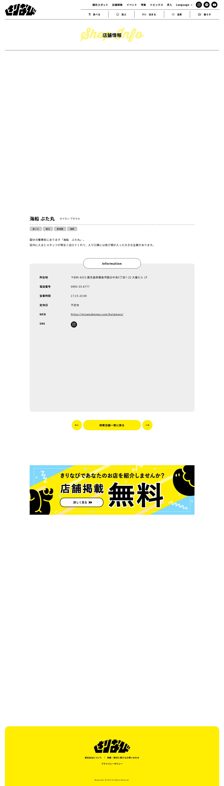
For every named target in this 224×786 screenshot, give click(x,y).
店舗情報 (117, 4)
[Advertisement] (112, 677)
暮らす (204, 14)
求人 (169, 4)
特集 (143, 4)
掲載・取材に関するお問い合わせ (123, 757)
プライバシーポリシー (112, 763)
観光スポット (100, 4)
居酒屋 (60, 228)
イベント (132, 4)
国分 (48, 228)
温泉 (177, 14)
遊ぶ (121, 14)
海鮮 (72, 228)
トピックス (156, 4)
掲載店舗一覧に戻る (112, 425)
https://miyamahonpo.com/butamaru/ (97, 314)
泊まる (149, 14)
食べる (95, 14)
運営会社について (93, 757)
